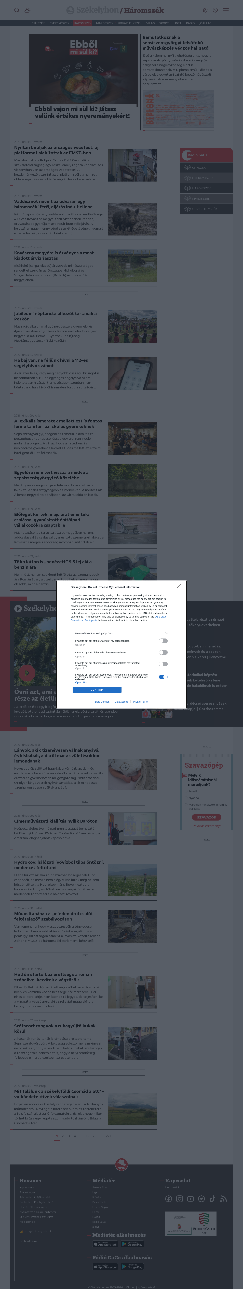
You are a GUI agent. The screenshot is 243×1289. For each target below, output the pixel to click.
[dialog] (121, 644)
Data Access (121, 701)
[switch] (163, 640)
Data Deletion (102, 701)
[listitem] (121, 633)
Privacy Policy (140, 701)
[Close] (180, 587)
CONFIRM (97, 690)
